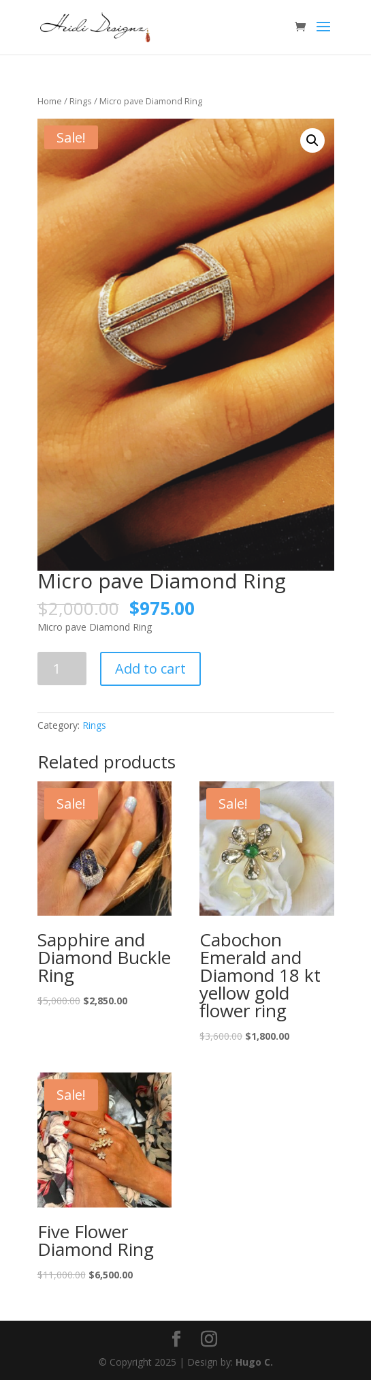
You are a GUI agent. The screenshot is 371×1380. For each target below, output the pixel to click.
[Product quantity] (62, 668)
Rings (80, 101)
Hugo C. (254, 1361)
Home (49, 101)
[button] (312, 140)
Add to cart (150, 668)
